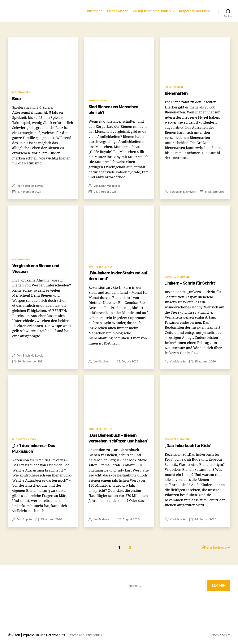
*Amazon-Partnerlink (86, 632)
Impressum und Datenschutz (44, 632)
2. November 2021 (60, 191)
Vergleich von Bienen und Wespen (38, 268)
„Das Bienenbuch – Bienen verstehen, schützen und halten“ (116, 440)
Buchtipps (100, 14)
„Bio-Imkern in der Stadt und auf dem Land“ (117, 275)
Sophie (103, 361)
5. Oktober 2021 (212, 191)
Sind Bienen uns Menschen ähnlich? (116, 115)
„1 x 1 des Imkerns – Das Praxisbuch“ (37, 448)
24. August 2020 (202, 519)
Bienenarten (177, 98)
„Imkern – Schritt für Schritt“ (193, 282)
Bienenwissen (122, 14)
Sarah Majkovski (31, 191)
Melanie (179, 361)
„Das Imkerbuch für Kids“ (190, 445)
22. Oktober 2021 (136, 191)
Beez (17, 104)
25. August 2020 (125, 361)
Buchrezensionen (101, 266)
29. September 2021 (29, 361)
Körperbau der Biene (196, 14)
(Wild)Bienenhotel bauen (154, 14)
